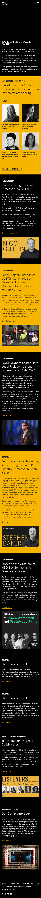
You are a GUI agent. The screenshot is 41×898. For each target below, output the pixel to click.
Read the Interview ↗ (9, 321)
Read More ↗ (6, 416)
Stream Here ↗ (12, 169)
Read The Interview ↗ (9, 233)
